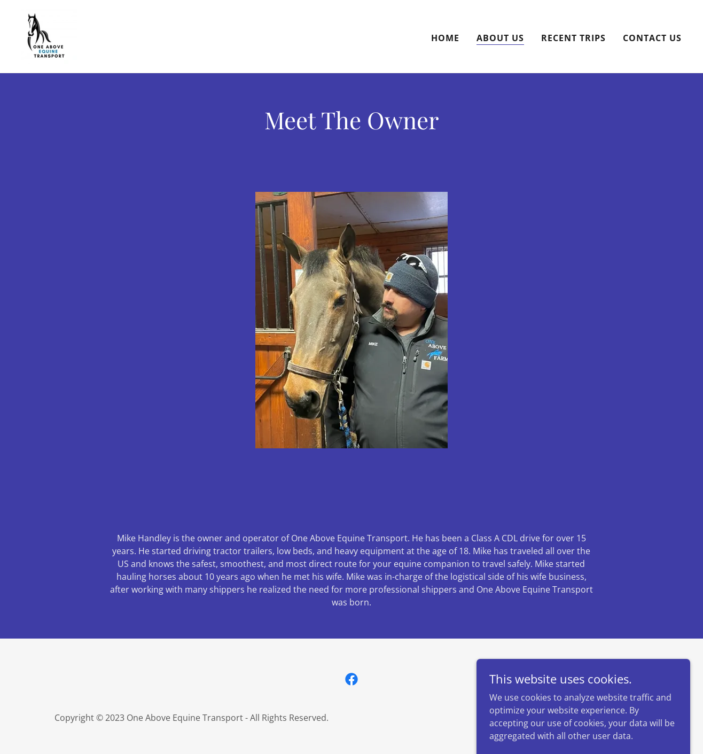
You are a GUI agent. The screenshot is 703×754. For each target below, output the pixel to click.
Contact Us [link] (652, 38)
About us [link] (500, 38)
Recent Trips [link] (573, 38)
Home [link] (445, 38)
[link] (49, 35)
